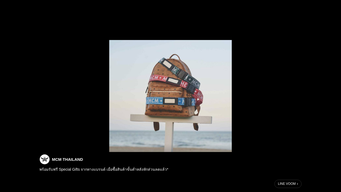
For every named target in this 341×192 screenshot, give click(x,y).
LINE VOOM (287, 184)
